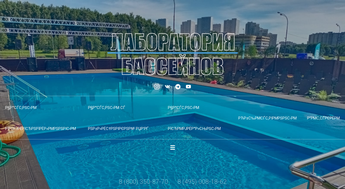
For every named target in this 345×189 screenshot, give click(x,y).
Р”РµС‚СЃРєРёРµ (323, 118)
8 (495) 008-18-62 (201, 181)
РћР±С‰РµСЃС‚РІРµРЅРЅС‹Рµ (267, 118)
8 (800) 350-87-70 (143, 181)
